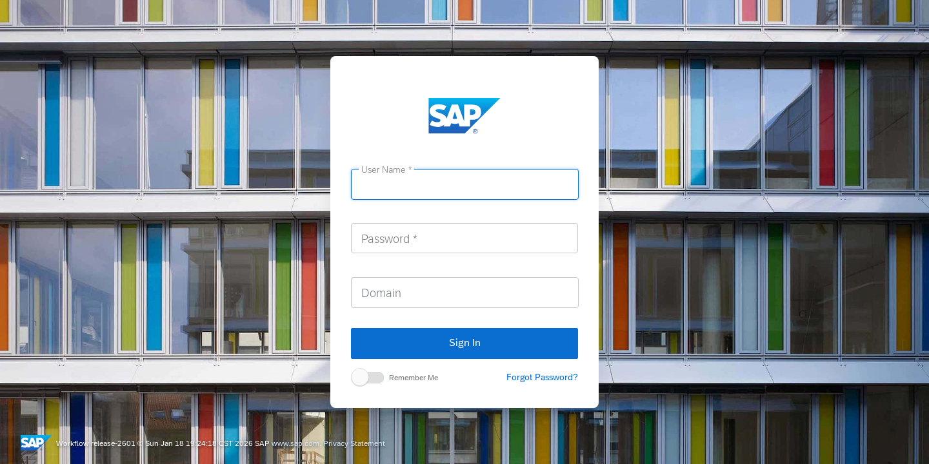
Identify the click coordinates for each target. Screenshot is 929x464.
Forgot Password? (542, 377)
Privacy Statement (354, 443)
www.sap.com (295, 443)
